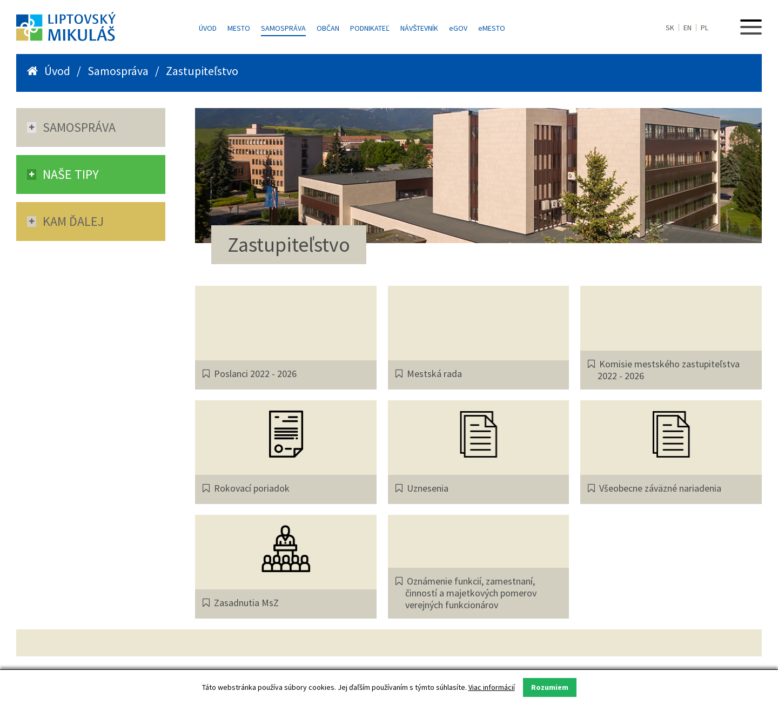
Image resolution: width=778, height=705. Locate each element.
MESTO (491, 28)
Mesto (238, 28)
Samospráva (283, 28)
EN (687, 27)
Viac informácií (491, 687)
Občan (328, 28)
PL (704, 27)
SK (670, 27)
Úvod (208, 28)
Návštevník (419, 28)
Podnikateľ (370, 28)
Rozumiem (549, 687)
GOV (458, 28)
